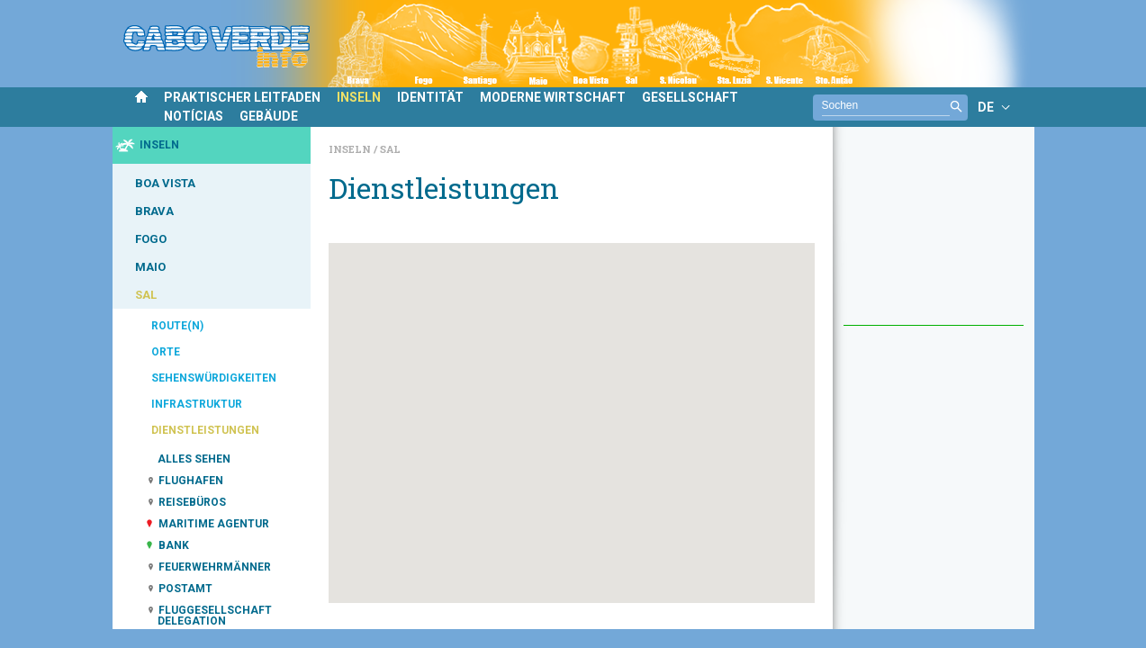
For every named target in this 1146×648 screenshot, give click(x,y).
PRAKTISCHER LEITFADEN (242, 97)
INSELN (359, 97)
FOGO (151, 239)
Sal (390, 149)
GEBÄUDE (268, 116)
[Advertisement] (934, 235)
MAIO (150, 267)
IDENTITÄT (430, 97)
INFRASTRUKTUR (196, 404)
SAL (146, 295)
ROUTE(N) (177, 326)
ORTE (165, 352)
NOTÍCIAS (193, 116)
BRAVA (154, 211)
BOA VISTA (165, 183)
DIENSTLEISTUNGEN (205, 430)
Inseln (351, 149)
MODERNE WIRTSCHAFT (553, 97)
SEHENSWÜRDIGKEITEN (213, 378)
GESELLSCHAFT (690, 97)
